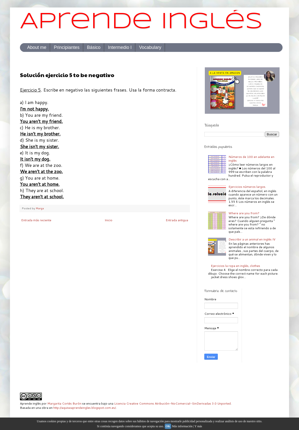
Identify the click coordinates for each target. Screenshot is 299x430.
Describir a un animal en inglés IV (251, 239)
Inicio (108, 220)
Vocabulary (150, 47)
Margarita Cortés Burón (64, 403)
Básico (93, 47)
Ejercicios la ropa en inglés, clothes (235, 266)
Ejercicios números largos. (247, 187)
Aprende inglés (141, 22)
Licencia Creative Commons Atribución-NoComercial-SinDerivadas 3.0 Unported (172, 403)
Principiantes (66, 47)
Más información (182, 426)
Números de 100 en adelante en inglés (251, 158)
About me (36, 47)
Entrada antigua (177, 220)
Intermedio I (120, 47)
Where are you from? (243, 213)
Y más (198, 426)
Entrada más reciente (36, 220)
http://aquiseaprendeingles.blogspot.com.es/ (84, 408)
